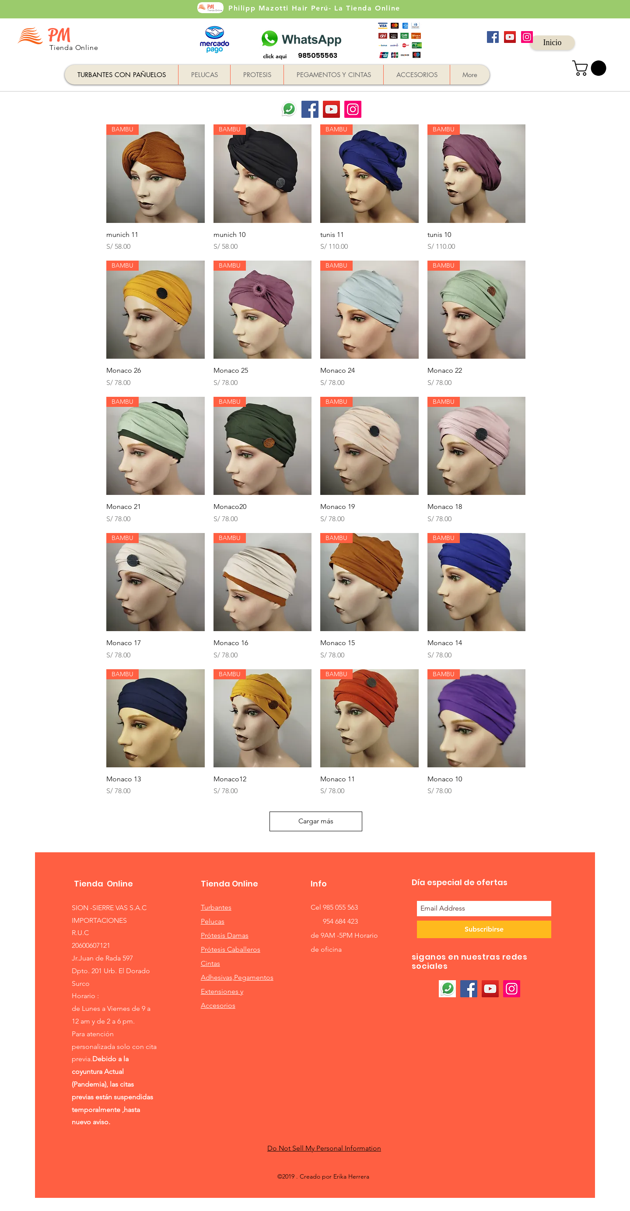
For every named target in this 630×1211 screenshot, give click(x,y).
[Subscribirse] (484, 929)
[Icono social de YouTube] (510, 37)
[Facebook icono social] (493, 37)
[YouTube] (331, 109)
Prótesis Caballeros (230, 949)
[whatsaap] (288, 109)
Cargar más (315, 821)
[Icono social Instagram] (527, 37)
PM (59, 35)
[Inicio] (552, 42)
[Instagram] (352, 109)
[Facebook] (309, 109)
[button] (591, 68)
